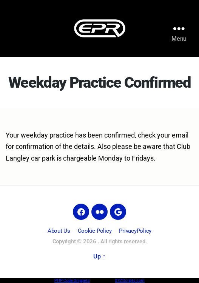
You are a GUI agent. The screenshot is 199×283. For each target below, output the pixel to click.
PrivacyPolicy (135, 230)
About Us (59, 230)
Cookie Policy (95, 230)
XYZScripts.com (130, 280)
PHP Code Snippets (71, 280)
